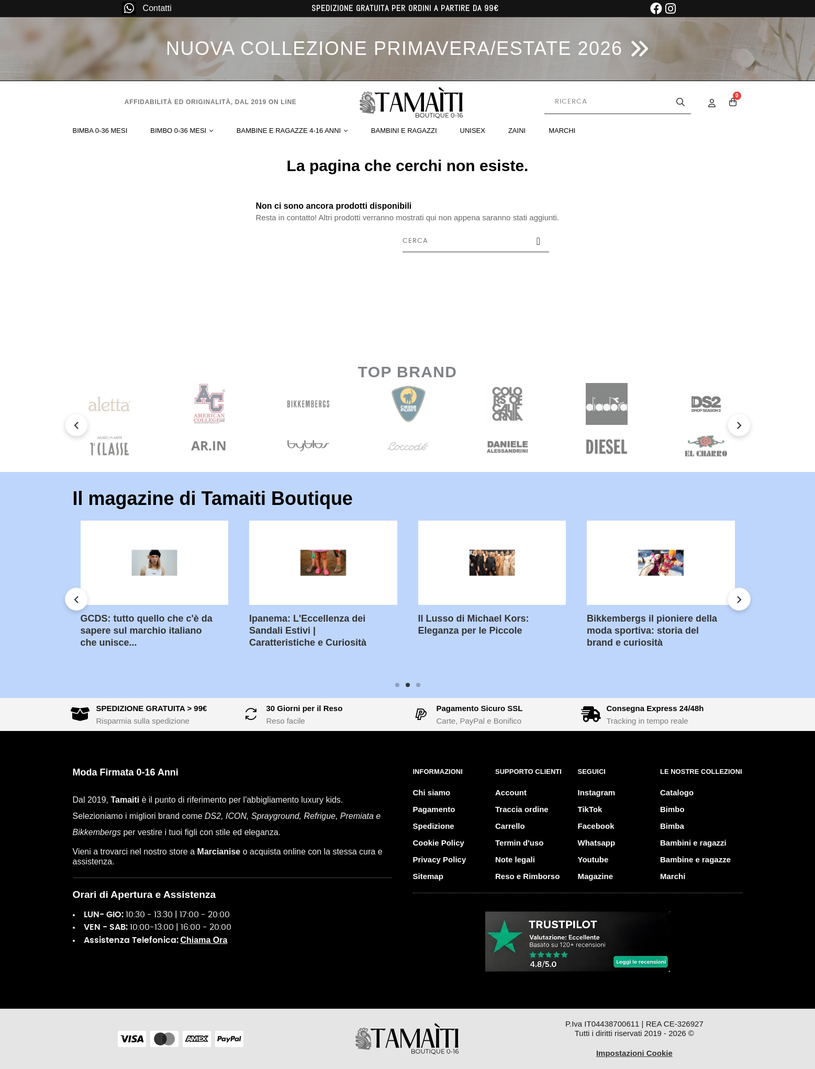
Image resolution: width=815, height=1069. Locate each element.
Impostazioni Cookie (634, 1053)
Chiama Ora (204, 940)
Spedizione (433, 826)
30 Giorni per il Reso (304, 708)
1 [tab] (397, 685)
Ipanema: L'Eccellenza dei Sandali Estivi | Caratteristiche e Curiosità (307, 630)
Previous (76, 424)
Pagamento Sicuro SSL (480, 708)
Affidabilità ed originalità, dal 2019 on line (211, 102)
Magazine (595, 876)
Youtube (593, 859)
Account (511, 792)
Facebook (596, 826)
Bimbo (672, 809)
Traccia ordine (522, 809)
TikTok (590, 809)
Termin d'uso (519, 842)
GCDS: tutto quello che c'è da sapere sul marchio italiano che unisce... (147, 630)
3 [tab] (418, 685)
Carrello (510, 826)
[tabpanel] (154, 593)
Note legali (515, 859)
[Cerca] (476, 241)
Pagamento (434, 809)
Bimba (672, 826)
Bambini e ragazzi (693, 842)
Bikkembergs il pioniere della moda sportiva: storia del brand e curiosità (652, 630)
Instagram (597, 792)
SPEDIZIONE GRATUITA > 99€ (151, 708)
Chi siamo (432, 792)
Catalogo (677, 792)
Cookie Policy (438, 842)
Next (739, 424)
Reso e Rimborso (527, 876)
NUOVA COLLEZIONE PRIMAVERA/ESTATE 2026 (394, 48)
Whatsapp (597, 842)
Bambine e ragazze (695, 859)
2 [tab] (408, 685)
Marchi (672, 876)
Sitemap (428, 876)
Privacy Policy (439, 859)
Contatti (157, 8)
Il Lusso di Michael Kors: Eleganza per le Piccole (473, 624)
